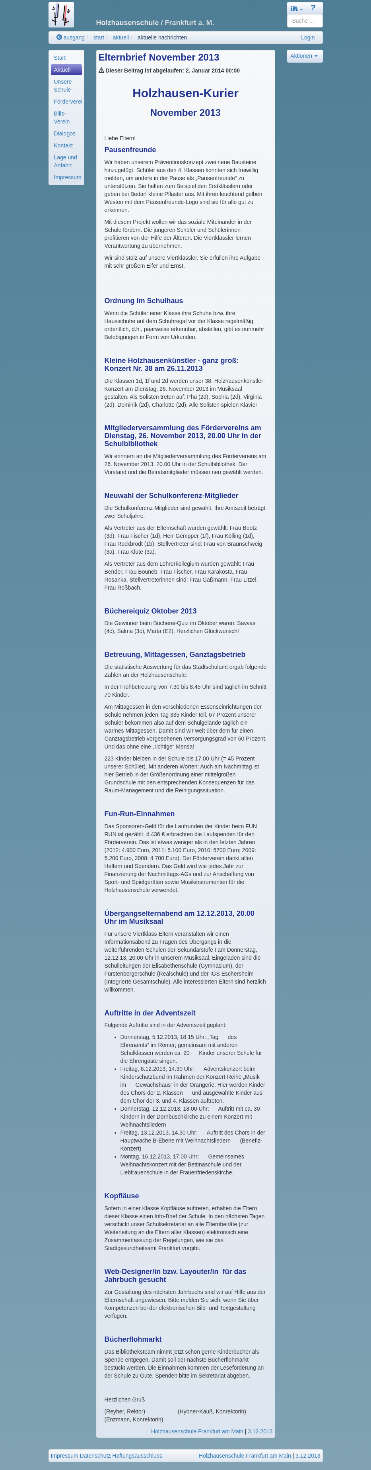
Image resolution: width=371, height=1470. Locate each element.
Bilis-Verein (62, 117)
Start (60, 58)
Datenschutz (95, 1455)
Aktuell (62, 70)
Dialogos (65, 133)
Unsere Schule (63, 85)
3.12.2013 (260, 1431)
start (98, 37)
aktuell (121, 37)
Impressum (68, 177)
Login (308, 37)
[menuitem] (66, 57)
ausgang (70, 37)
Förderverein (68, 101)
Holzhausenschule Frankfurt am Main (197, 1431)
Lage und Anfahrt (65, 161)
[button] (297, 8)
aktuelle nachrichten (162, 37)
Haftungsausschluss (137, 1455)
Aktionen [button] (304, 56)
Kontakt (63, 145)
